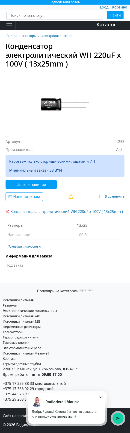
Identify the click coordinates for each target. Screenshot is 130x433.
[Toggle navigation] (9, 25)
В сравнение (114, 196)
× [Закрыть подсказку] (100, 397)
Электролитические (56, 36)
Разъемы (10, 305)
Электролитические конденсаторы (30, 310)
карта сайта (86, 290)
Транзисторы (13, 332)
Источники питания (18, 300)
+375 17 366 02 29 (18, 388)
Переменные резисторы (22, 326)
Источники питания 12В (21, 321)
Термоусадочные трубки (22, 364)
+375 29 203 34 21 (18, 399)
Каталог (106, 24)
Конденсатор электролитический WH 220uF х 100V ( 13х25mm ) (64, 211)
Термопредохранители (20, 337)
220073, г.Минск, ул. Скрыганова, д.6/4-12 (40, 369)
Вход (104, 7)
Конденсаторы (25, 36)
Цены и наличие (31, 184)
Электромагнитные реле (22, 348)
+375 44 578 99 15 (18, 394)
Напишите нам (24, 196)
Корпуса (9, 358)
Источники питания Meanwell (26, 353)
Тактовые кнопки (16, 342)
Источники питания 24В (21, 316)
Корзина (119, 7)
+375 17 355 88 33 (18, 383)
